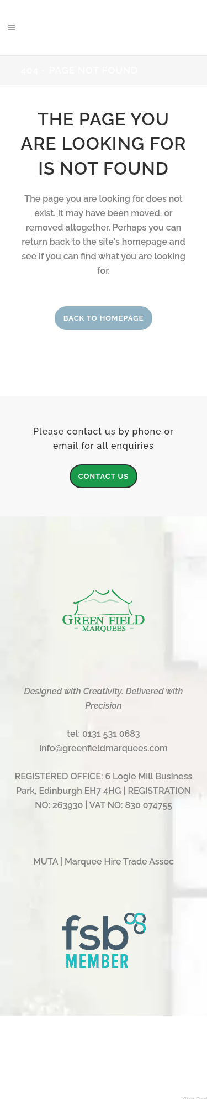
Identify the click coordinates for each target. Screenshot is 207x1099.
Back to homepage (103, 318)
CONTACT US (103, 476)
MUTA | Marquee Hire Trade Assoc (103, 861)
